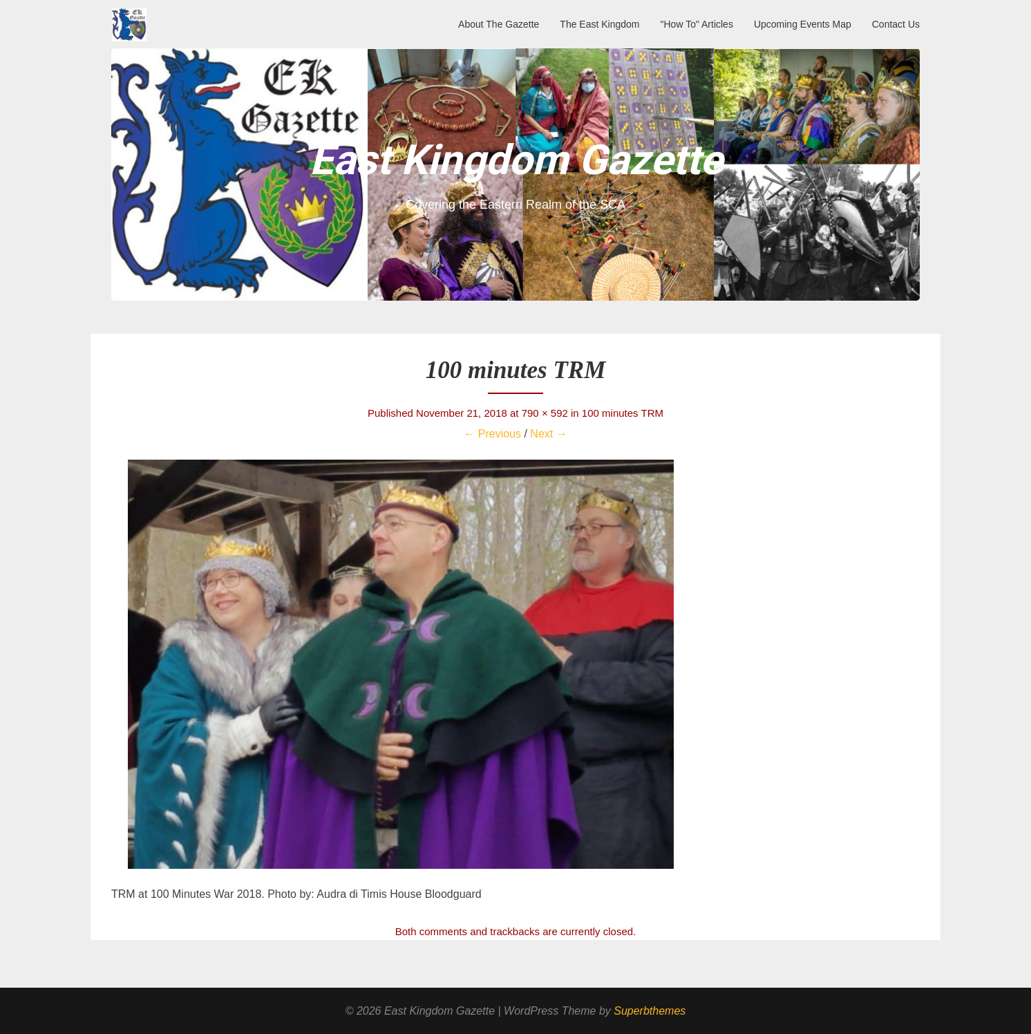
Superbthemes (649, 1011)
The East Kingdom (599, 24)
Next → (548, 434)
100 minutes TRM (622, 413)
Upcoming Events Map (802, 24)
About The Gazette (498, 24)
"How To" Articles (697, 24)
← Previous (492, 434)
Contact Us (896, 24)
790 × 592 (545, 413)
